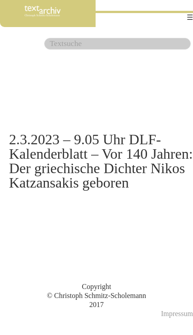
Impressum (177, 313)
